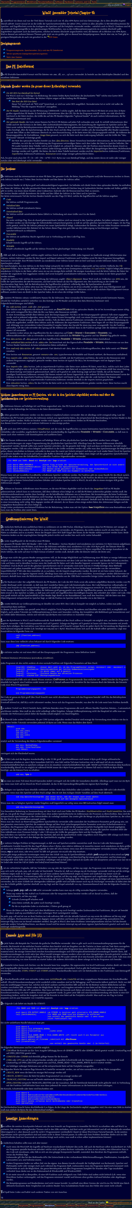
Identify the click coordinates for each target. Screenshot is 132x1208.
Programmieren (18, 2)
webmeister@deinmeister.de (120, 1203)
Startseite (5, 2)
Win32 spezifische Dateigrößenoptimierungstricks (27, 54)
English (128, 5)
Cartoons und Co (82, 2)
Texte (94, 2)
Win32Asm (31, 2)
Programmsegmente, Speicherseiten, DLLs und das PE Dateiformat (35, 50)
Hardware (69, 2)
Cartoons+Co (92, 1206)
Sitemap (109, 1206)
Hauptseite (23, 1206)
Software (59, 2)
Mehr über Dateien (14, 57)
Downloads (61, 1206)
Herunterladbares (45, 2)
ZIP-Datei (53, 37)
